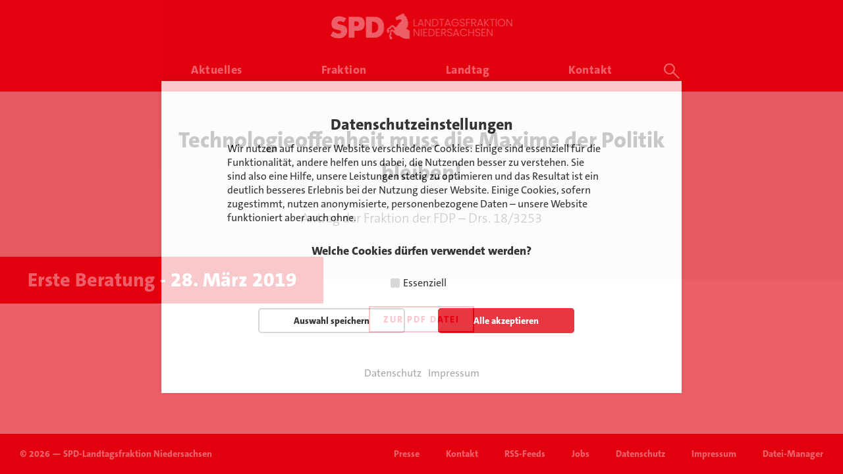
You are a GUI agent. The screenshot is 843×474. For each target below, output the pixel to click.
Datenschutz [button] (393, 373)
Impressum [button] (453, 373)
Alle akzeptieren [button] (506, 321)
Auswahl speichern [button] (331, 321)
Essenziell (425, 283)
